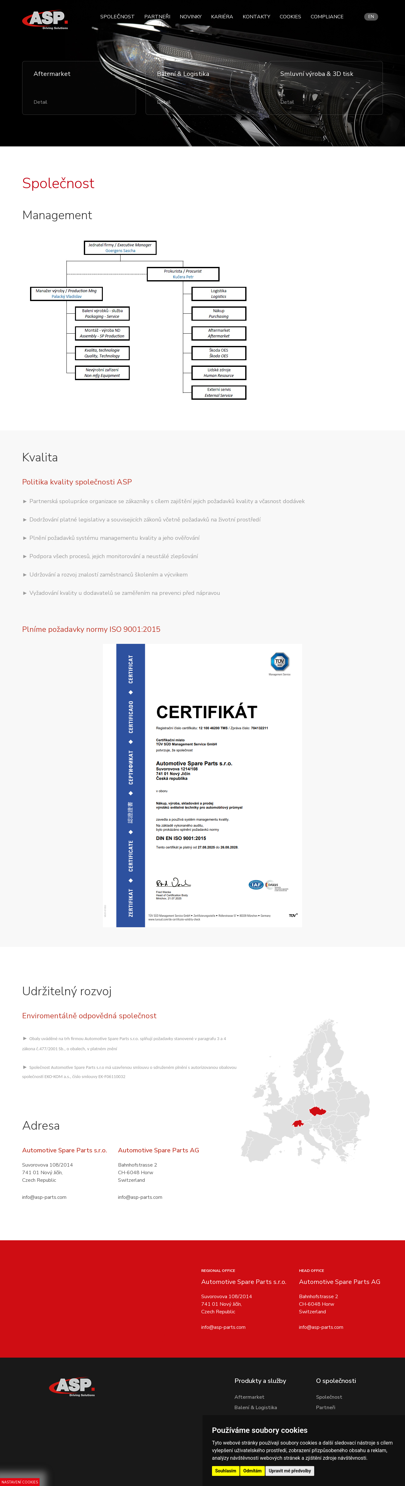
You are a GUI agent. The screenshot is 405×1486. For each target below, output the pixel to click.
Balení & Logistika (255, 1407)
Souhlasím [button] (225, 1470)
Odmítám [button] (252, 1470)
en (371, 17)
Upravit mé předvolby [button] (290, 1470)
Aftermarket (249, 1397)
